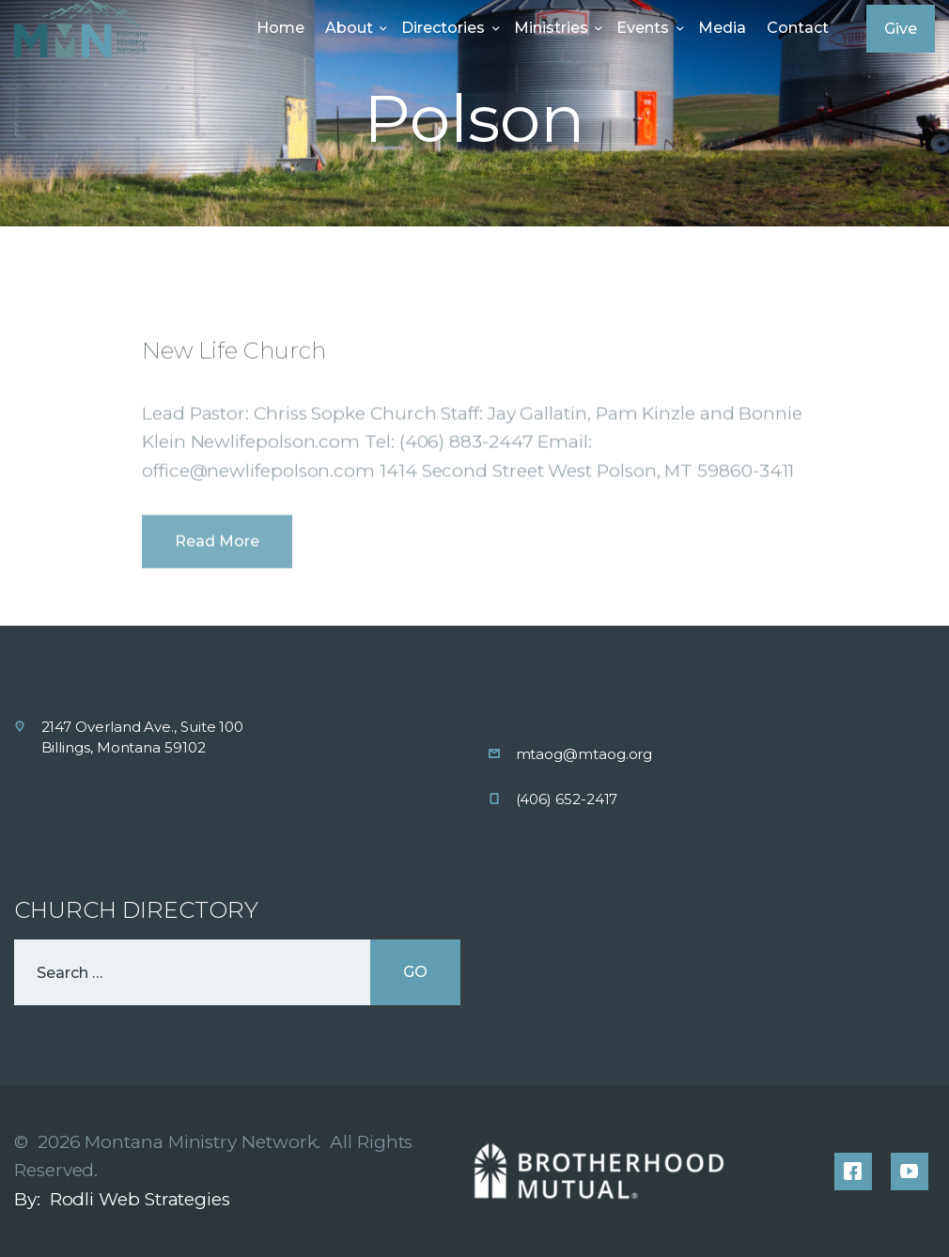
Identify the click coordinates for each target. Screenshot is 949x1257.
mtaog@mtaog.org (584, 754)
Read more (217, 615)
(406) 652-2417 (567, 799)
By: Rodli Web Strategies (122, 1199)
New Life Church (234, 424)
